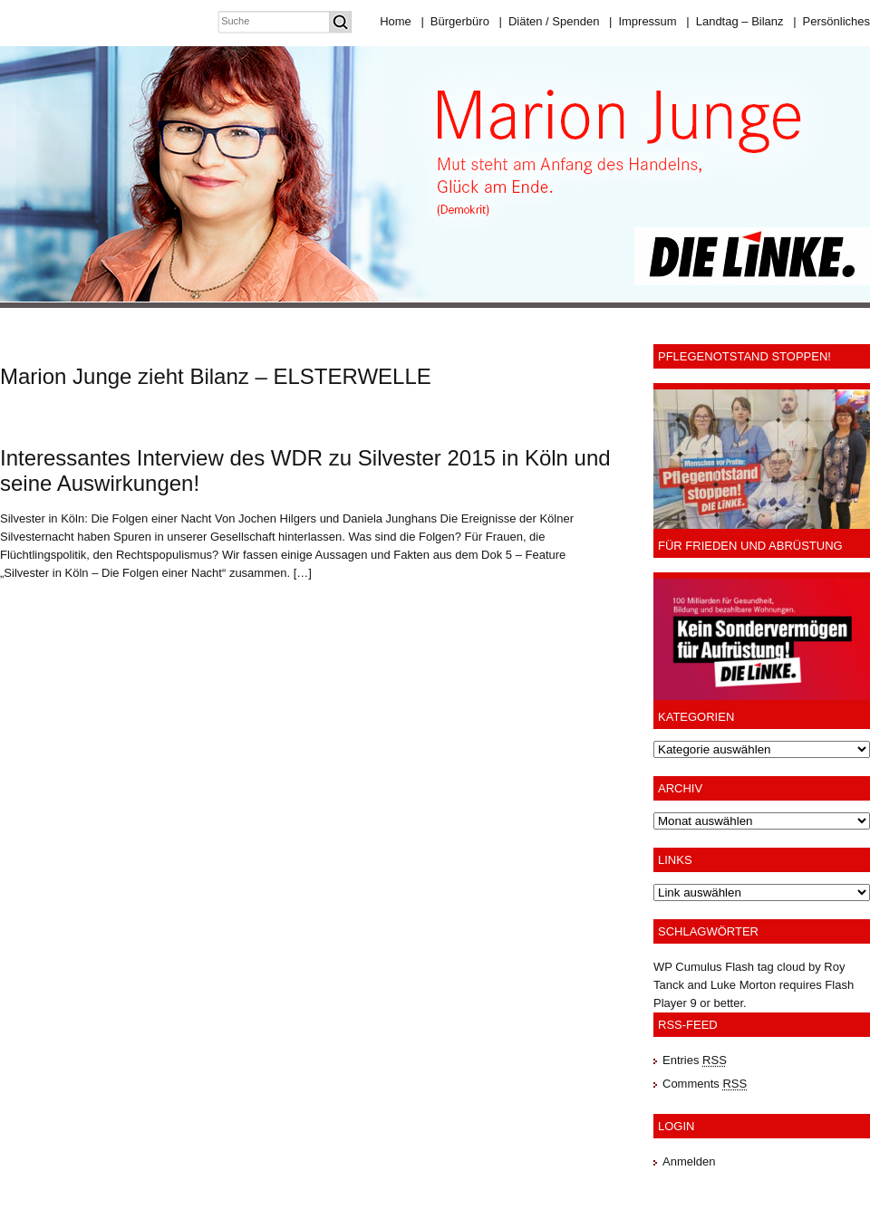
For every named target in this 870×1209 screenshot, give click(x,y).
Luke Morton (743, 985)
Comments (704, 1083)
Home (395, 21)
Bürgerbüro (454, 21)
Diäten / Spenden (549, 21)
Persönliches (831, 21)
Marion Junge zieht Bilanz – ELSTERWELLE (215, 376)
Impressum (643, 21)
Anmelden (689, 1161)
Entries (694, 1060)
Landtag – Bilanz (734, 21)
